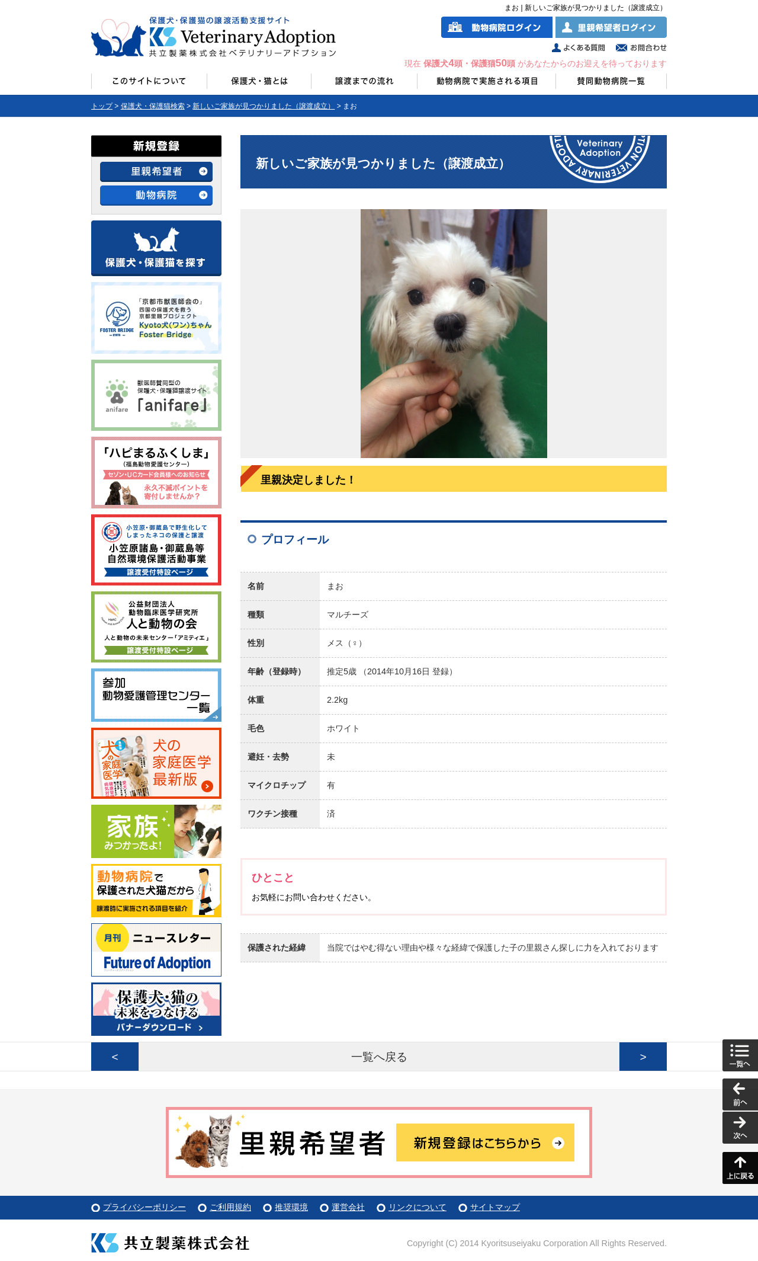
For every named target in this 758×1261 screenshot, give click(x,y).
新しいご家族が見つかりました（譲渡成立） (263, 106)
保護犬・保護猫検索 (153, 106)
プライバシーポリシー (144, 1207)
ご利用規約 (230, 1207)
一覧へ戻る (379, 1057)
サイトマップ (495, 1207)
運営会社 (348, 1207)
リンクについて (417, 1207)
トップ (102, 106)
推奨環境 (291, 1207)
